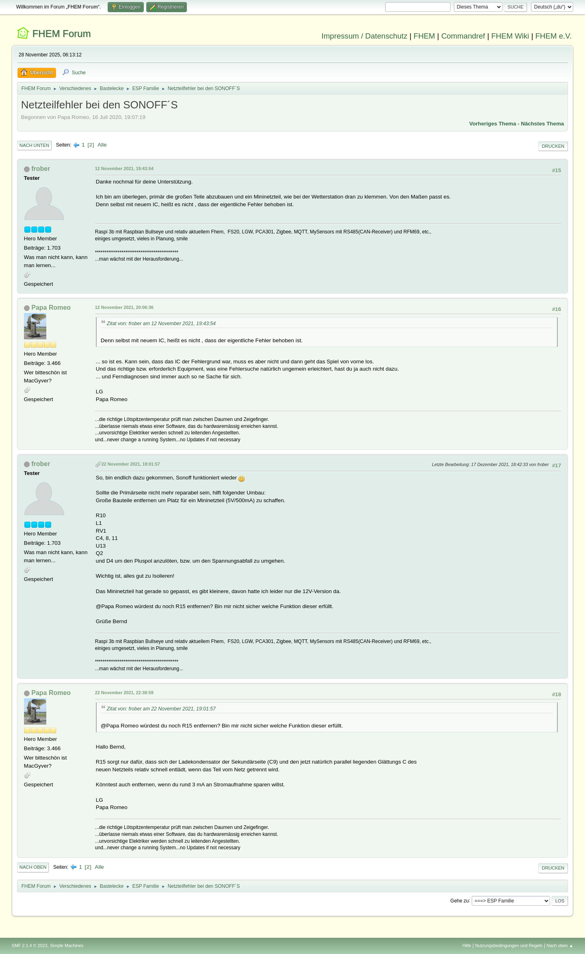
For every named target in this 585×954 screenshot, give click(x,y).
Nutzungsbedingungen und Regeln (509, 945)
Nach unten (34, 145)
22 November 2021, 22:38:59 (124, 692)
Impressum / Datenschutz (364, 36)
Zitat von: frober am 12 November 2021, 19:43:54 (161, 323)
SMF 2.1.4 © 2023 (30, 945)
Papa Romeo (51, 307)
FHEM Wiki (510, 36)
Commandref (463, 36)
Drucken (553, 146)
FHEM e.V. (553, 36)
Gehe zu (460, 900)
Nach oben (33, 867)
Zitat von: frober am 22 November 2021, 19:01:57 (161, 709)
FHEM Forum (61, 33)
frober (40, 168)
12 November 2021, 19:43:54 (124, 168)
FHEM (424, 36)
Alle (102, 145)
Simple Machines (66, 945)
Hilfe (466, 945)
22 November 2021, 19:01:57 (131, 464)
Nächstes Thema (542, 124)
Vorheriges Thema (492, 124)
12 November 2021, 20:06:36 (124, 307)
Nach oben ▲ (559, 945)
